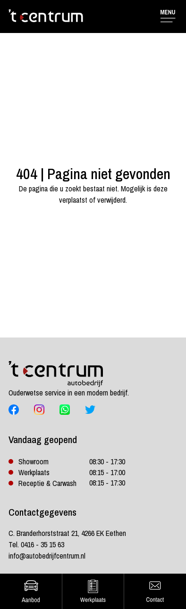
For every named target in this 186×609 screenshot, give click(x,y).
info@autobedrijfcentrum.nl (46, 556)
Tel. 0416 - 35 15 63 (36, 544)
